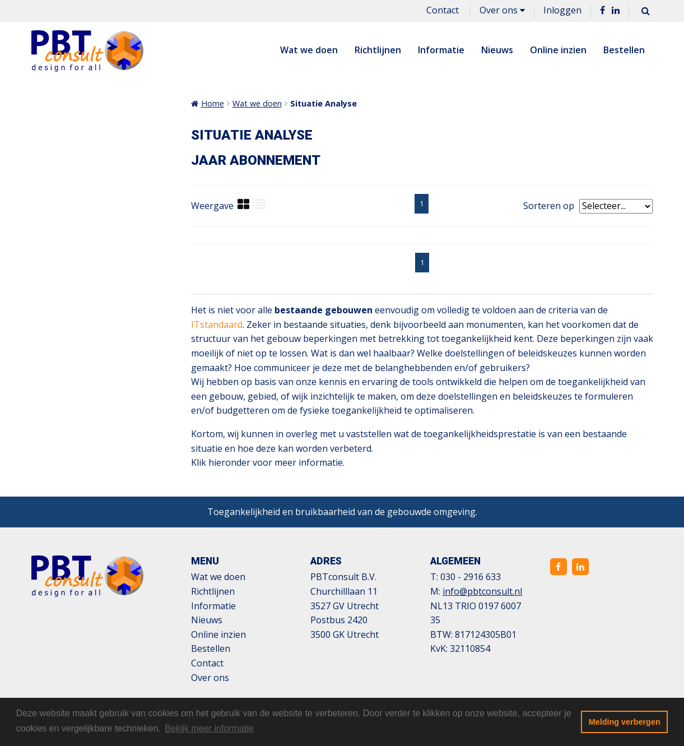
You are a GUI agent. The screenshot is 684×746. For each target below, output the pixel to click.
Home (212, 103)
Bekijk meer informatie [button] (209, 728)
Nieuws (497, 50)
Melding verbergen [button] (624, 721)
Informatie (441, 50)
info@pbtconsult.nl (482, 591)
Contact (442, 10)
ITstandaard (217, 324)
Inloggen (562, 10)
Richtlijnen (378, 50)
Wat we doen (309, 50)
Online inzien (558, 50)
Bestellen (624, 50)
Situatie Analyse (323, 103)
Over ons (502, 10)
